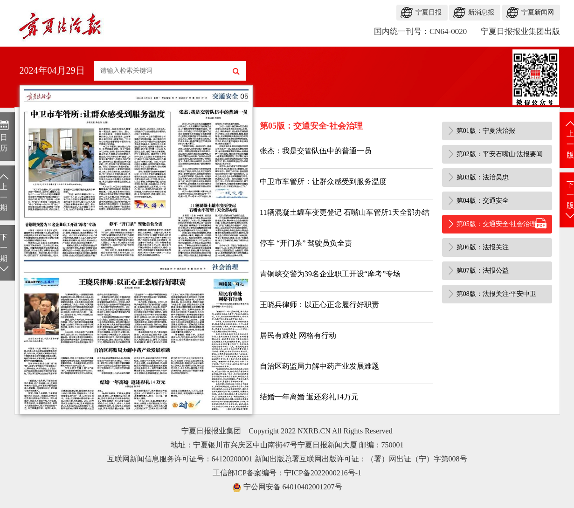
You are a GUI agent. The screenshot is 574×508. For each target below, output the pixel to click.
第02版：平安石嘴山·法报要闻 (499, 154)
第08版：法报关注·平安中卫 (496, 293)
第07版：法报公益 (482, 270)
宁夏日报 (428, 12)
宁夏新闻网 (537, 12)
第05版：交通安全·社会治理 (496, 223)
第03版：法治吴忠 (482, 177)
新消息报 (481, 12)
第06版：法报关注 (482, 247)
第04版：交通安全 (482, 200)
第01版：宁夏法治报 (485, 130)
